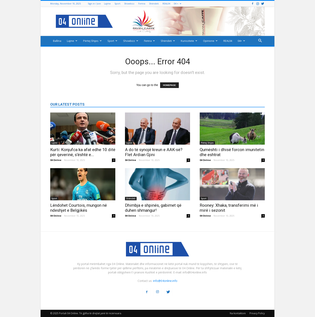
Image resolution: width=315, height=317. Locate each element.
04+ (241, 41)
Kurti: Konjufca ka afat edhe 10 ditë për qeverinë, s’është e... (82, 152)
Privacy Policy (257, 313)
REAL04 (166, 3)
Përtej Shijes (92, 41)
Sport (117, 3)
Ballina (57, 41)
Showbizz (129, 3)
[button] (260, 41)
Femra (141, 3)
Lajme (107, 3)
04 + (177, 3)
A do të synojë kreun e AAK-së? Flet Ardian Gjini (153, 152)
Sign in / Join (94, 3)
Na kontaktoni (238, 313)
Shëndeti (154, 3)
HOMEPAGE (169, 85)
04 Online (55, 160)
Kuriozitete (189, 41)
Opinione (210, 41)
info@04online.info (165, 281)
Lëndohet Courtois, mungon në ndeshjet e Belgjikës (78, 208)
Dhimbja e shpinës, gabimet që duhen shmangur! (153, 208)
